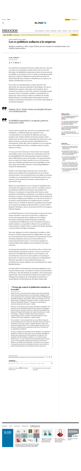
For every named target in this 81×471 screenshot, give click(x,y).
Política (42, 363)
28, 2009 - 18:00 (13, 59)
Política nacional (12, 363)
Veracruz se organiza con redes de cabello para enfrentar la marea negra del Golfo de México (69, 123)
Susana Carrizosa (14, 57)
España (38, 363)
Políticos (18, 363)
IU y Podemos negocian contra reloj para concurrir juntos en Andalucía (69, 117)
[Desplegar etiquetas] (52, 363)
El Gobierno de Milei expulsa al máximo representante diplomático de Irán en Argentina (70, 128)
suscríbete (67, 19)
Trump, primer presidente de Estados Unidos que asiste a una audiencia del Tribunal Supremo (70, 147)
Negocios (10, 30)
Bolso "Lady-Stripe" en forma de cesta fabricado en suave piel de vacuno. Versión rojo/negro (60, 440)
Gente (22, 363)
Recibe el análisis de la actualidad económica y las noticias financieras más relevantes (27, 357)
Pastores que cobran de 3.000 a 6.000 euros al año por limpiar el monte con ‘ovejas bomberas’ (70, 169)
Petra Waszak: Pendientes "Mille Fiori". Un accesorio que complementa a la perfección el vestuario (47, 440)
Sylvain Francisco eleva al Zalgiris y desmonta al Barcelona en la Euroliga (70, 133)
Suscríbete (74, 34)
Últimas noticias (65, 113)
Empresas (26, 363)
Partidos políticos (32, 363)
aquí (36, 369)
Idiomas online (25, 426)
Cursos (10, 426)
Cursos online (17, 426)
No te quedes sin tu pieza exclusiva (73, 439)
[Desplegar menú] (3, 23)
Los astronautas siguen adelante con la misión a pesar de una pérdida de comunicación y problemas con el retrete (70, 158)
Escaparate (4, 426)
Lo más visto (64, 143)
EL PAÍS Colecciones (35, 426)
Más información (12, 369)
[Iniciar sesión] (75, 20)
